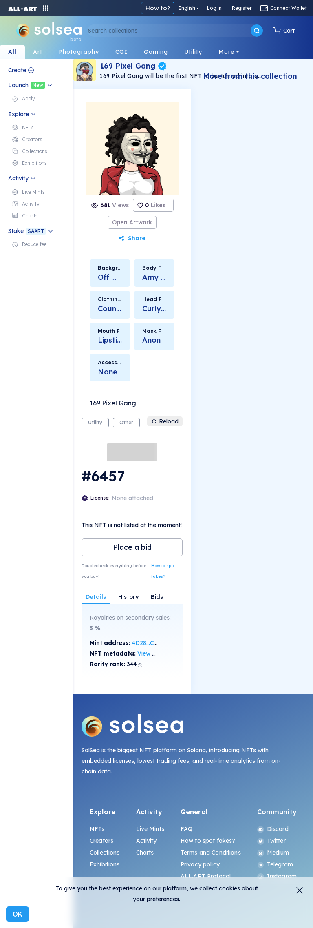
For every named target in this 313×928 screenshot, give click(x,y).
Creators (101, 840)
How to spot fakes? (163, 571)
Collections (105, 852)
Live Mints (150, 829)
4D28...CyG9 (148, 643)
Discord (273, 829)
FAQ (186, 829)
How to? (157, 8)
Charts (145, 852)
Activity (146, 840)
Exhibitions (105, 864)
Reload (165, 421)
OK (17, 914)
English (187, 8)
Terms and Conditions (211, 852)
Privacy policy (200, 864)
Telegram (275, 864)
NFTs (97, 829)
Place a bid (132, 547)
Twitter (271, 841)
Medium (273, 852)
